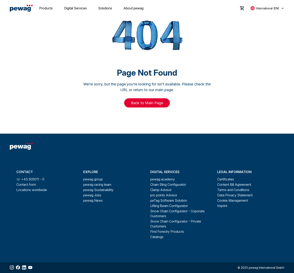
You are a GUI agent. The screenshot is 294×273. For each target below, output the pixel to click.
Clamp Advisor (161, 190)
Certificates (225, 179)
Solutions (105, 8)
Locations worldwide (31, 190)
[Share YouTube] (30, 267)
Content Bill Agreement (234, 184)
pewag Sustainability (98, 190)
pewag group (93, 179)
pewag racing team (97, 184)
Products (46, 8)
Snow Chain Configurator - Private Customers (175, 223)
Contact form (26, 184)
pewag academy (162, 179)
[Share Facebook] (18, 267)
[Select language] (267, 8)
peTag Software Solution (168, 200)
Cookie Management (232, 200)
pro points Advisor (163, 195)
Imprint (222, 206)
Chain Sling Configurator (168, 184)
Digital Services (75, 8)
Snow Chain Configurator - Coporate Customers (177, 213)
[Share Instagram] (12, 267)
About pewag (134, 8)
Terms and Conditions (233, 190)
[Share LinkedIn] (24, 267)
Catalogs (156, 237)
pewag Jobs (92, 195)
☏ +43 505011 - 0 (30, 179)
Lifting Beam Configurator (169, 206)
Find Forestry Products (167, 231)
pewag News (93, 200)
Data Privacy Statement (235, 195)
